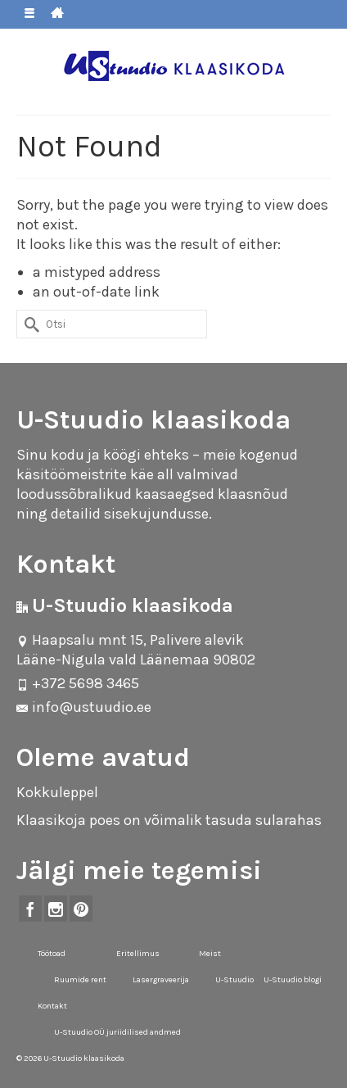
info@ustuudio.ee (83, 707)
